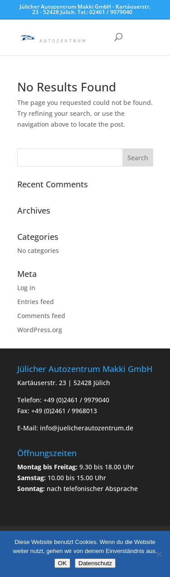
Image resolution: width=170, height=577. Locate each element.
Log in (26, 287)
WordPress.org (39, 329)
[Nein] (158, 553)
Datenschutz (95, 563)
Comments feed (41, 315)
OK (62, 563)
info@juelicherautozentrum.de (86, 428)
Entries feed (35, 301)
